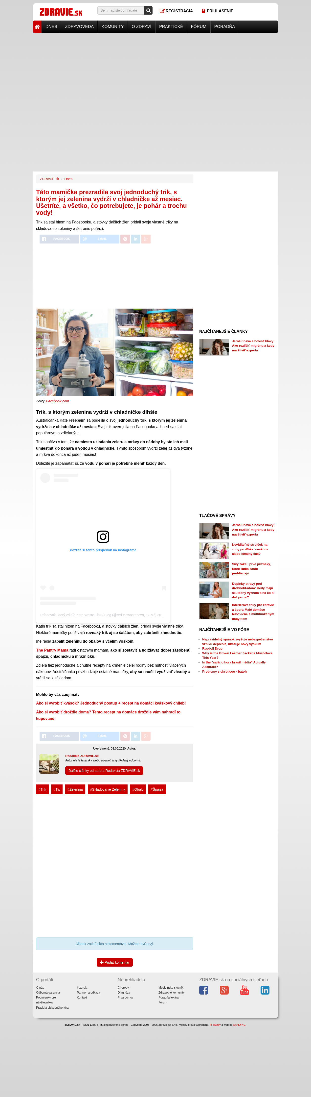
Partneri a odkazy (88, 992)
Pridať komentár (114, 962)
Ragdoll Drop (212, 648)
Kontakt (82, 997)
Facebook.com (57, 401)
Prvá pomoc (125, 997)
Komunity (113, 26)
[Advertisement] (155, 67)
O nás (40, 987)
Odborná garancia (48, 992)
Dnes (51, 26)
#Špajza (157, 789)
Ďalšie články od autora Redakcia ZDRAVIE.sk (104, 771)
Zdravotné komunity (171, 992)
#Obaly (138, 789)
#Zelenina (75, 789)
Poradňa (224, 26)
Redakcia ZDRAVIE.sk (82, 756)
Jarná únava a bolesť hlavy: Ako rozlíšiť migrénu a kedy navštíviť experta (253, 345)
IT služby (215, 1024)
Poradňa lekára (168, 997)
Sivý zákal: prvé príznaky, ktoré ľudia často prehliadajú (251, 568)
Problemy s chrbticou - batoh (224, 671)
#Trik (42, 789)
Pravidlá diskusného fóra (52, 1007)
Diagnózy (124, 992)
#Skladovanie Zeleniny (107, 789)
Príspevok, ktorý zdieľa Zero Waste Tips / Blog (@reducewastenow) (92, 615)
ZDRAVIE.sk (49, 179)
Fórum (198, 26)
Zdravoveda (79, 26)
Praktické (171, 26)
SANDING (239, 1024)
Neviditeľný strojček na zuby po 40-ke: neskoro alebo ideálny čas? (250, 549)
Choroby (123, 987)
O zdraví (141, 26)
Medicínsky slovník (170, 987)
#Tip (57, 789)
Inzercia (82, 987)
